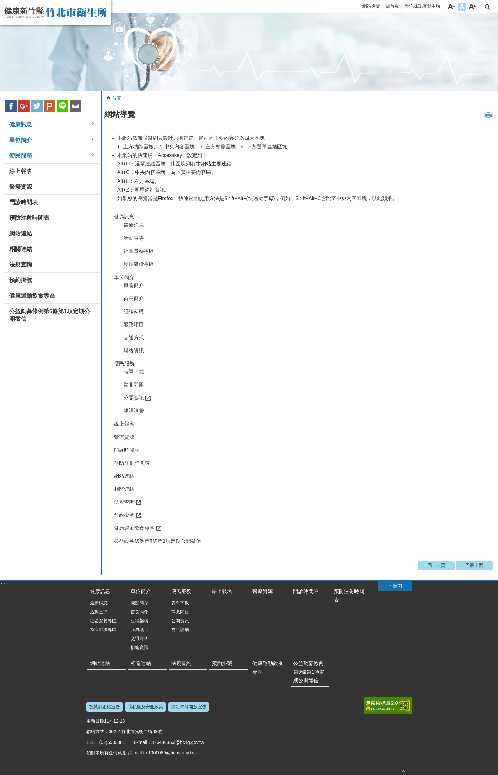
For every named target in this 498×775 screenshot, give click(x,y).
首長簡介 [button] (134, 298)
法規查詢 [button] (20, 264)
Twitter (37, 106)
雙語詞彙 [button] (134, 411)
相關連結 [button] (20, 249)
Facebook (11, 106)
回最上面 (474, 565)
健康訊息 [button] (20, 124)
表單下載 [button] (134, 371)
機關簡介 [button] (134, 285)
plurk (49, 106)
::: (114, 3)
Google (24, 106)
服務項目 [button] (134, 324)
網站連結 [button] (20, 233)
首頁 (116, 98)
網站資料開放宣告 (188, 706)
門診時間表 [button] (23, 202)
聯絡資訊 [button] (134, 350)
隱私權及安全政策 (145, 706)
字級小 (451, 7)
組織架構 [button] (134, 311)
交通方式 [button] (134, 337)
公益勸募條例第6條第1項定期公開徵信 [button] (49, 315)
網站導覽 (371, 6)
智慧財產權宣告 (104, 706)
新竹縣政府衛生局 (422, 6)
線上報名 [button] (20, 171)
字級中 (462, 7)
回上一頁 (436, 565)
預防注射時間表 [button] (29, 218)
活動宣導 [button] (134, 238)
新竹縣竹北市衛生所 (55, 12)
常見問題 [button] (134, 385)
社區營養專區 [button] (139, 251)
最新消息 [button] (134, 225)
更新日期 (95, 721)
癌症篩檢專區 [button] (139, 264)
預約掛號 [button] (20, 280)
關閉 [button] (397, 585)
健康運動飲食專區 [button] (32, 296)
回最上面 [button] (404, 771)
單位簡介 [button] (20, 140)
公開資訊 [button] (134, 398)
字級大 (472, 7)
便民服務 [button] (20, 155)
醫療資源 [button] (20, 187)
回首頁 (392, 6)
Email (75, 106)
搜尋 (487, 7)
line (62, 106)
